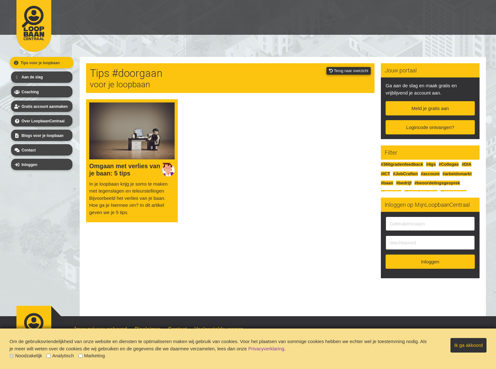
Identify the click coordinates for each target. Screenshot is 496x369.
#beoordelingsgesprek (437, 183)
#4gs (431, 164)
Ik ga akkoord (468, 345)
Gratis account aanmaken (40, 106)
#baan (387, 183)
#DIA (467, 164)
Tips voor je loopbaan (36, 63)
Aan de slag (28, 77)
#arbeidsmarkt (457, 173)
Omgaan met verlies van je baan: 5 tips (124, 170)
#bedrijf (404, 183)
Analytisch (60, 355)
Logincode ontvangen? (430, 127)
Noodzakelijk (25, 355)
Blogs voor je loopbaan (38, 135)
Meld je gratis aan (430, 108)
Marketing (91, 355)
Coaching (26, 92)
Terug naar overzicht (348, 71)
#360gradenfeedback (402, 164)
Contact (24, 150)
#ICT (385, 173)
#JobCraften (405, 173)
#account (430, 173)
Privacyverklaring (266, 348)
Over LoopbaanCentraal (39, 121)
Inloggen (25, 165)
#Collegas (449, 164)
